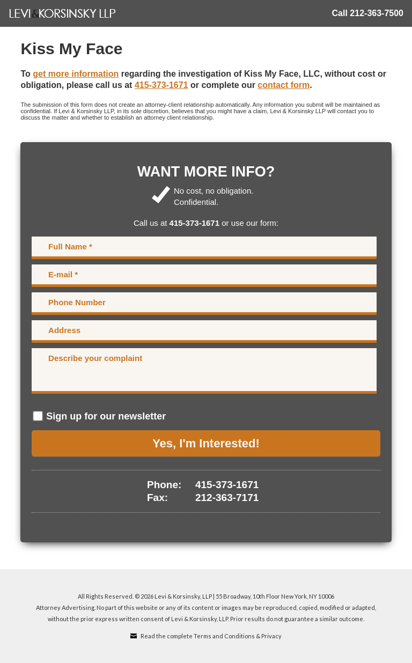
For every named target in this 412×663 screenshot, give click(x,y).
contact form (284, 85)
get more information (76, 73)
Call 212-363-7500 (367, 13)
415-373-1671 (161, 85)
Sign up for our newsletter (106, 416)
